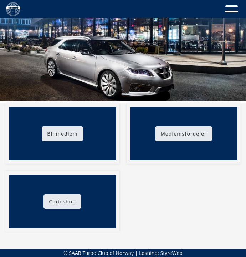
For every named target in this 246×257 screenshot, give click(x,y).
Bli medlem (62, 133)
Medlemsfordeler (183, 133)
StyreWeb (171, 253)
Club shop (62, 201)
